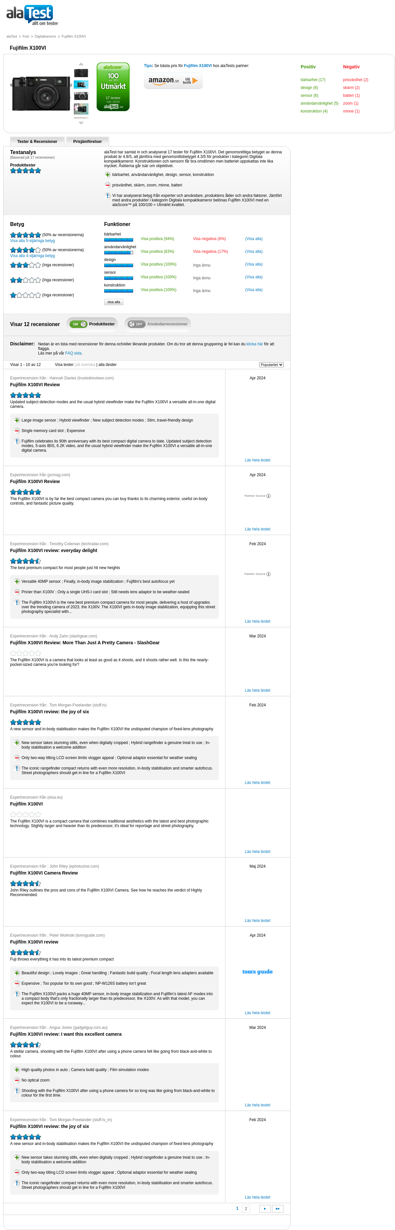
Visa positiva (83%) (157, 251)
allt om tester (32, 15)
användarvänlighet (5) (320, 103)
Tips (148, 65)
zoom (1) (350, 103)
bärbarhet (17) (313, 80)
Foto (26, 36)
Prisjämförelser (87, 141)
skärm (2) (351, 87)
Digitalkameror (45, 36)
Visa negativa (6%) (209, 238)
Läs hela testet (257, 460)
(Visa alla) (253, 238)
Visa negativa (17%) (210, 251)
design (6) (309, 87)
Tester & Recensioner (37, 141)
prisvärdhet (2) (355, 80)
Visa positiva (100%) (158, 264)
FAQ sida (73, 353)
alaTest (12, 36)
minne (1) (351, 111)
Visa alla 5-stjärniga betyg (47, 237)
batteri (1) (351, 95)
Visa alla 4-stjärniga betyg (47, 252)
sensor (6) (309, 95)
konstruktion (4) (314, 111)
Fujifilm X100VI (198, 65)
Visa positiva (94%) (157, 238)
